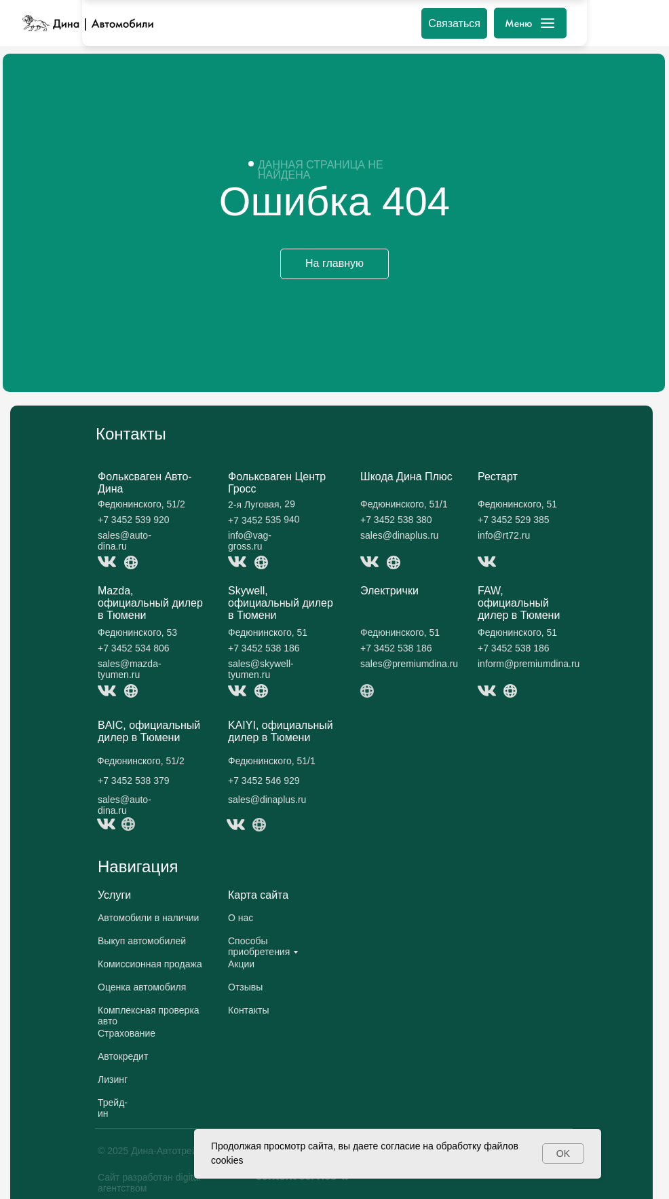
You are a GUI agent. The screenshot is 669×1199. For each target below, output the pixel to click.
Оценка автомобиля (142, 987)
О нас (240, 917)
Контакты (248, 1010)
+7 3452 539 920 (134, 519)
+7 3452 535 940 (264, 520)
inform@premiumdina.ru (528, 663)
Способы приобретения (259, 946)
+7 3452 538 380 (396, 519)
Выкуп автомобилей (142, 940)
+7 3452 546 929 (264, 780)
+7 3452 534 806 (134, 648)
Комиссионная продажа (150, 964)
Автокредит (123, 1056)
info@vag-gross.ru (249, 541)
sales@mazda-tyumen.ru (129, 669)
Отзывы (245, 987)
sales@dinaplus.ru (399, 535)
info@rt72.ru (504, 535)
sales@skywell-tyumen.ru (261, 669)
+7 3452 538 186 (264, 648)
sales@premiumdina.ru (409, 663)
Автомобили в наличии (148, 917)
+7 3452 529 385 (514, 519)
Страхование (126, 1033)
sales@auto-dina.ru (124, 541)
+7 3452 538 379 (134, 780)
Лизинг (113, 1079)
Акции (241, 964)
